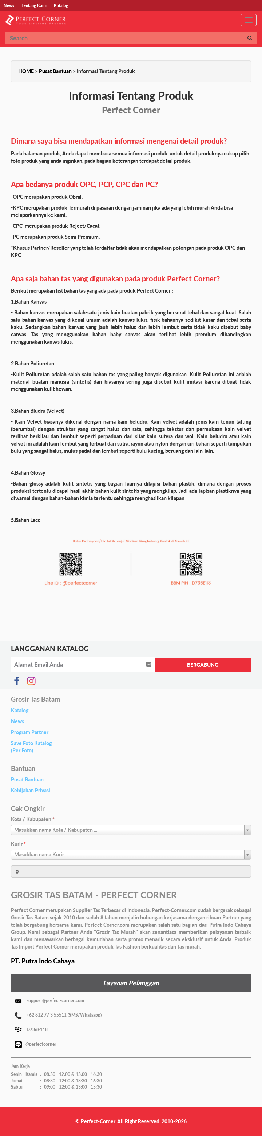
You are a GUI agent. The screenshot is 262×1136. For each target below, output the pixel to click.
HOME (26, 71)
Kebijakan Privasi (30, 790)
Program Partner (29, 732)
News (17, 721)
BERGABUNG (202, 665)
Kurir (18, 844)
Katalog (19, 710)
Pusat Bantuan (55, 71)
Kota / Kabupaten (33, 819)
